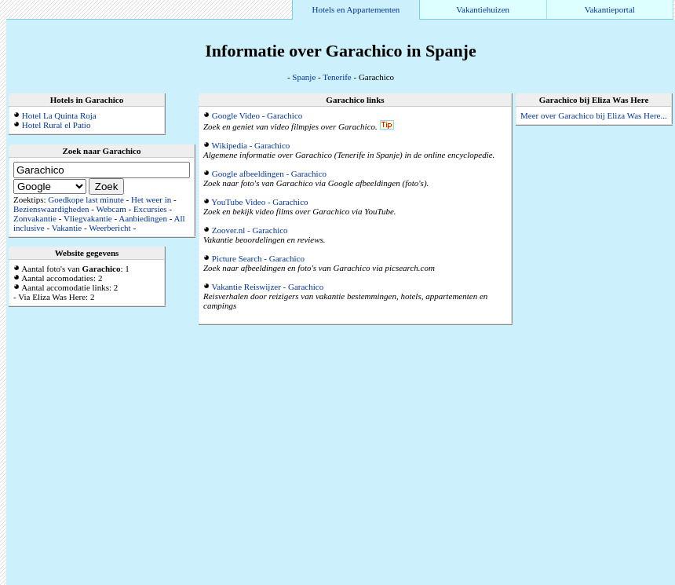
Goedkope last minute (86, 199)
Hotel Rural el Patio (56, 125)
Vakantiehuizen (482, 9)
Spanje (304, 77)
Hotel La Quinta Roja (59, 115)
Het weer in (151, 199)
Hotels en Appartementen (356, 9)
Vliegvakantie (88, 218)
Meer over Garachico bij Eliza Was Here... (593, 115)
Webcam (111, 209)
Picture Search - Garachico (258, 258)
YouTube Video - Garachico (259, 202)
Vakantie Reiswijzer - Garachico (268, 286)
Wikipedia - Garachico (251, 145)
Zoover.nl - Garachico (250, 230)
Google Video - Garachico (257, 115)
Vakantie (67, 227)
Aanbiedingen (143, 218)
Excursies (150, 209)
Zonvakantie (35, 218)
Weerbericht (109, 227)
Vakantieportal (610, 9)
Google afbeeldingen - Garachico (269, 173)
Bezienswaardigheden (51, 209)
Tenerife (337, 77)
